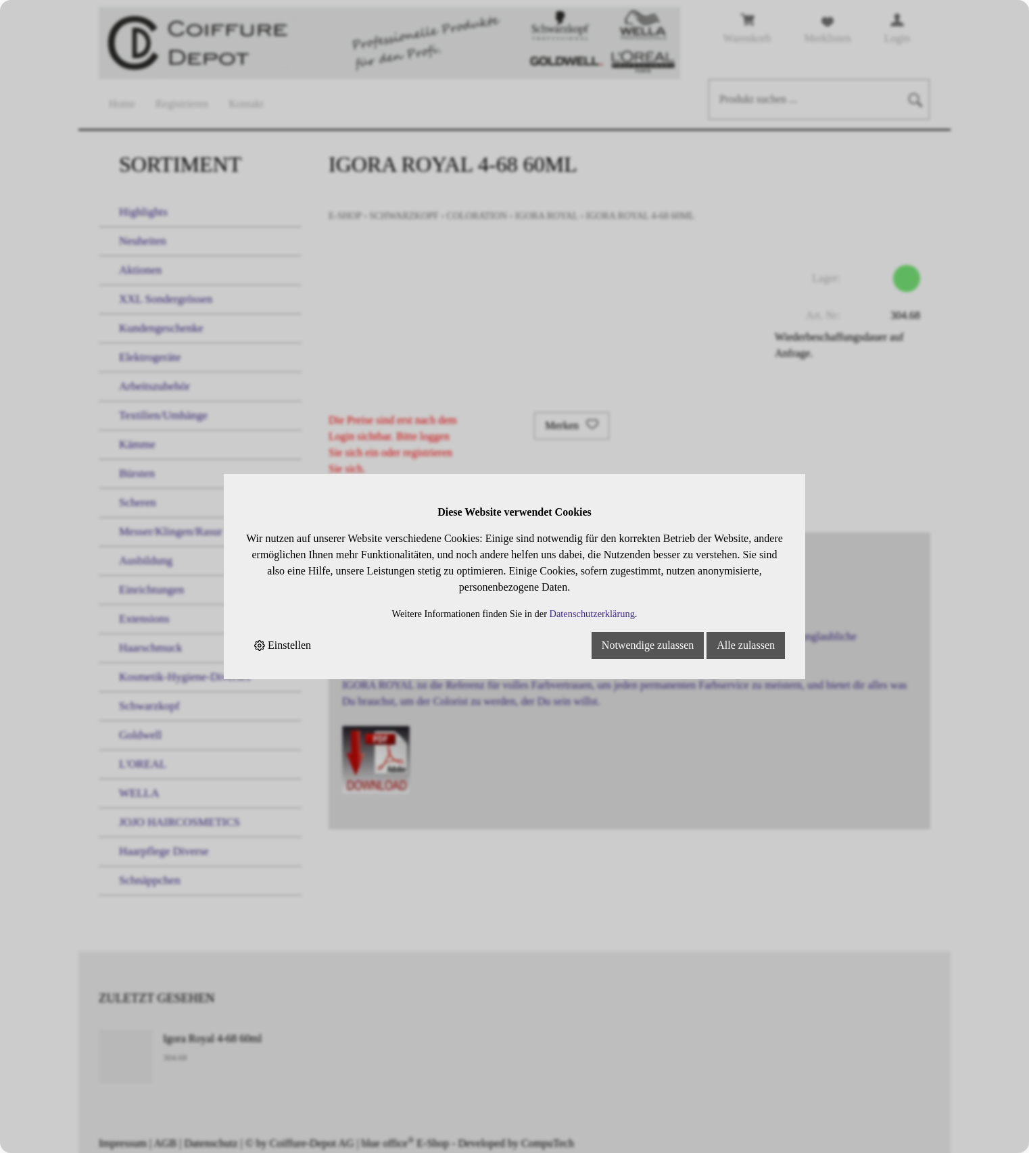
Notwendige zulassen (648, 645)
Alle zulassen (746, 645)
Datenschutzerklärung (592, 613)
